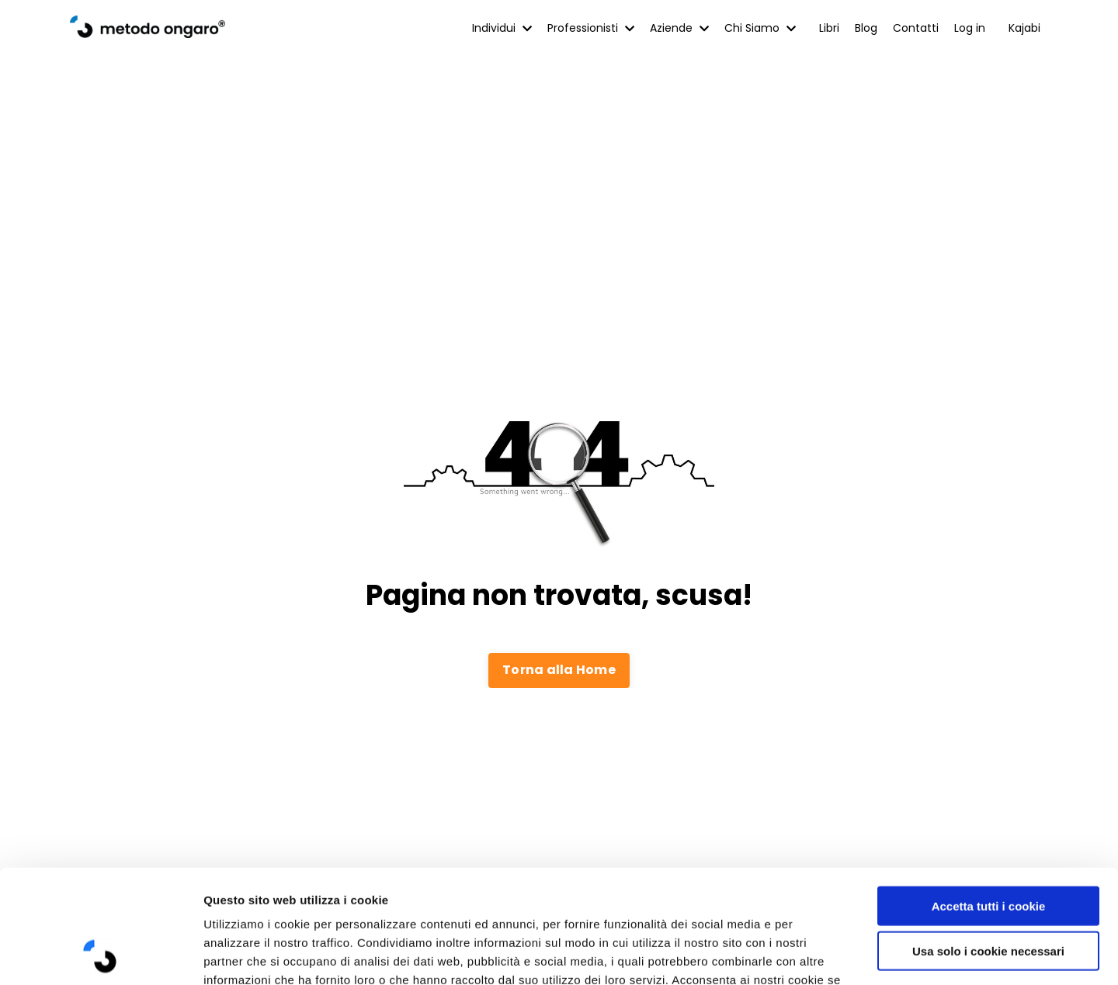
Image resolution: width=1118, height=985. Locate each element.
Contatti (916, 28)
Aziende (679, 28)
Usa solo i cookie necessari (988, 845)
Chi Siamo (760, 28)
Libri (829, 28)
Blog (866, 28)
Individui (502, 28)
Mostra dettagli (824, 954)
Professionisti (590, 28)
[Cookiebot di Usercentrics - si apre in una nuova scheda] (100, 954)
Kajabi (1024, 28)
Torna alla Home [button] (559, 670)
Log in (969, 28)
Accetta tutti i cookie (989, 799)
